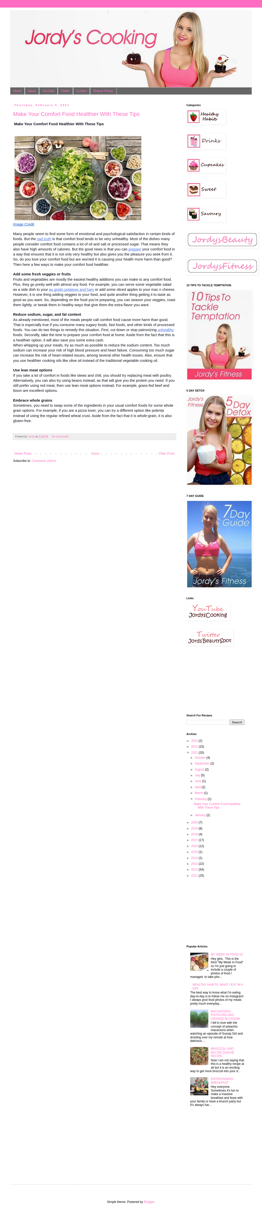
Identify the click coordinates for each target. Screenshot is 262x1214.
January (200, 815)
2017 (195, 840)
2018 (195, 834)
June (198, 781)
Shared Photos (103, 91)
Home (17, 91)
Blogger (149, 1202)
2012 (195, 869)
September (202, 763)
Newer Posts (22, 453)
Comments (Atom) (43, 461)
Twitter (65, 91)
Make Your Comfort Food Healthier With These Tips (76, 114)
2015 (195, 852)
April (198, 787)
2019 (195, 828)
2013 (195, 864)
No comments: (61, 436)
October (200, 757)
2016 (195, 846)
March (199, 793)
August (200, 769)
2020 (195, 822)
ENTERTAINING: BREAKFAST (222, 1080)
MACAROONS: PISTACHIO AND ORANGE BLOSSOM (225, 1015)
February (201, 799)
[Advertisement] (211, 680)
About (32, 91)
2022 (195, 746)
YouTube (48, 91)
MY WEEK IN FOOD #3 (227, 954)
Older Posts (167, 453)
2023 (195, 741)
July (198, 775)
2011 (195, 875)
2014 (195, 858)
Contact (81, 91)
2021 (195, 752)
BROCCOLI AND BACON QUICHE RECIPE (222, 1052)
